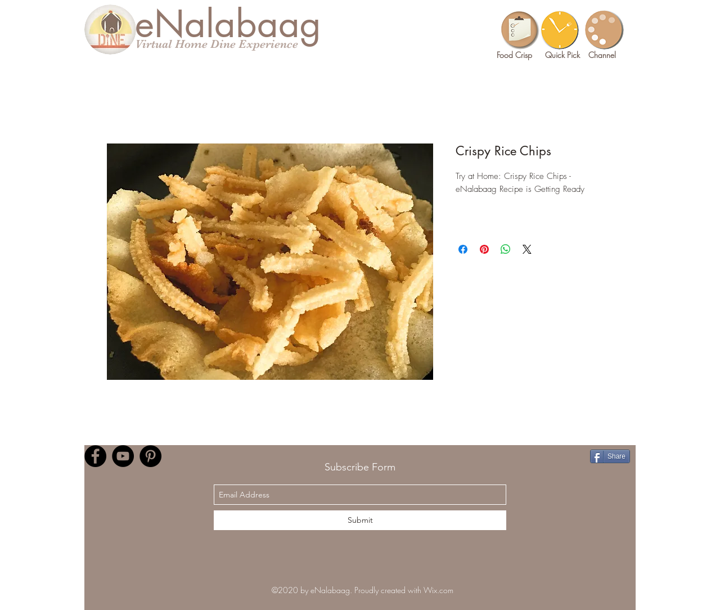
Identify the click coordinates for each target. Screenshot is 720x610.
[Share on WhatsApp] (505, 249)
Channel (602, 55)
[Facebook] (95, 456)
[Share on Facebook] (463, 249)
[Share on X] (527, 249)
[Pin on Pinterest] (484, 249)
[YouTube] (123, 456)
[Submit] (360, 520)
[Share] (610, 456)
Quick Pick (562, 55)
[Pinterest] (150, 456)
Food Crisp (514, 55)
